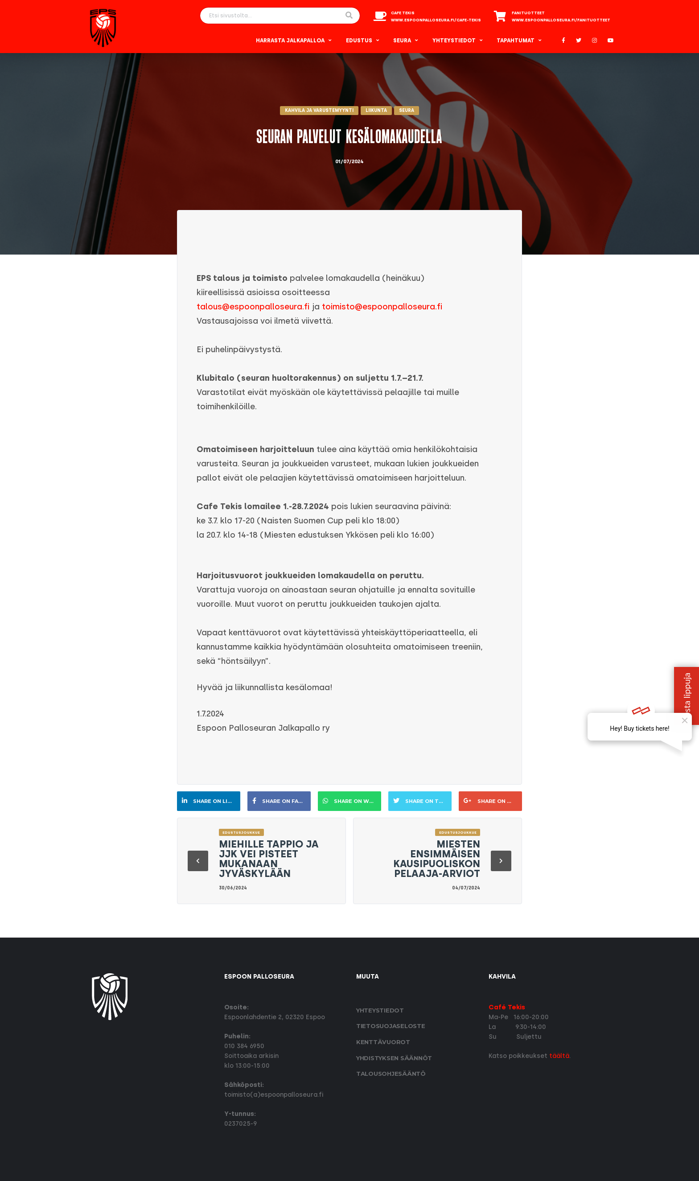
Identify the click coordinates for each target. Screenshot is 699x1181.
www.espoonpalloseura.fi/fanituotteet (561, 20)
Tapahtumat (516, 40)
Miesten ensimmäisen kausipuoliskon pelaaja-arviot (436, 859)
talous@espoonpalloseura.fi (253, 307)
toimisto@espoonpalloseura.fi (382, 307)
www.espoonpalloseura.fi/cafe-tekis (436, 20)
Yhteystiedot (454, 40)
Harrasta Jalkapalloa (290, 40)
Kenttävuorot (383, 1041)
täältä (559, 1056)
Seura (402, 40)
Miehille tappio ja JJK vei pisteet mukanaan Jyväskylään (269, 859)
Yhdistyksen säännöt (394, 1058)
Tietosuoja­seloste (390, 1025)
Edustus (359, 40)
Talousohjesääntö (391, 1073)
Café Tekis (507, 1007)
